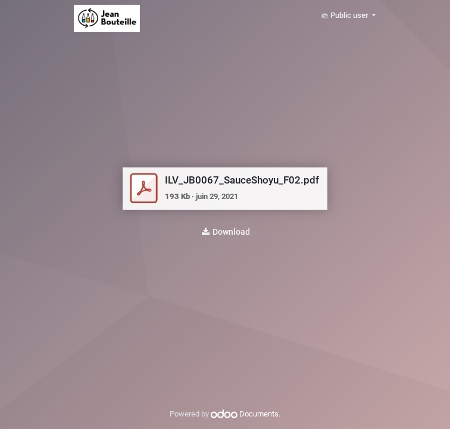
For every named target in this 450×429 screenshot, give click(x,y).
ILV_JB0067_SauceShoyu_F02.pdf (242, 180)
